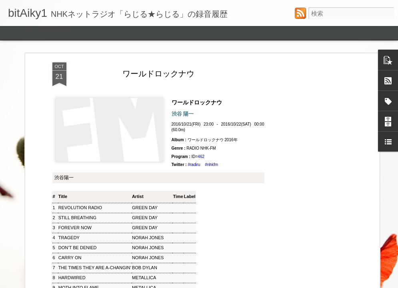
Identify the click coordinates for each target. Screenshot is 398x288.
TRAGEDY (69, 237)
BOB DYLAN (144, 267)
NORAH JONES (148, 237)
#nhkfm (211, 164)
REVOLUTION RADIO (80, 207)
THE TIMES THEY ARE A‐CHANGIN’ (94, 267)
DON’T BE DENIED (77, 247)
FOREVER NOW (75, 227)
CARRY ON (70, 257)
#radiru (194, 164)
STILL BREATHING (77, 217)
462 (201, 156)
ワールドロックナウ (158, 73)
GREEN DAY (145, 207)
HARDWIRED (72, 277)
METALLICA (144, 277)
